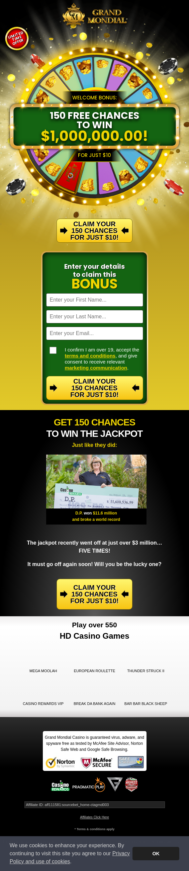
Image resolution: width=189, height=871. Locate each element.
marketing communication (96, 368)
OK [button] (156, 853)
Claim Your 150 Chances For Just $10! (94, 388)
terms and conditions (90, 356)
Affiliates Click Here (94, 817)
